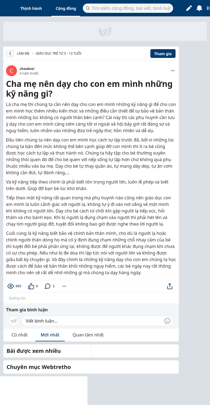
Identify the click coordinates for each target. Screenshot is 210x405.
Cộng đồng (66, 8)
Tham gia (163, 53)
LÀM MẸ (23, 53)
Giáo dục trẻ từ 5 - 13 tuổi (58, 53)
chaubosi (27, 68)
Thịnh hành (31, 8)
